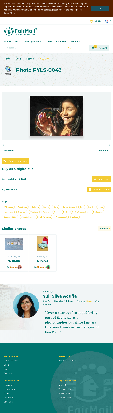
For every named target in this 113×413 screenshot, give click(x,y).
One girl (22, 212)
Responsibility (10, 217)
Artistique (22, 207)
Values (75, 217)
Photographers (33, 41)
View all (103, 228)
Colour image (69, 207)
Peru (56, 212)
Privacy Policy (65, 393)
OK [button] (100, 9)
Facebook (9, 397)
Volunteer (61, 41)
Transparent (61, 217)
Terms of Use (65, 389)
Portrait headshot (80, 212)
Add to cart (101, 179)
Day (82, 207)
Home (7, 41)
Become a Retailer (68, 360)
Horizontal (8, 212)
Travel (48, 41)
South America (44, 217)
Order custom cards (15, 160)
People (46, 212)
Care (55, 207)
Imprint (62, 385)
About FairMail (11, 360)
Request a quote (98, 189)
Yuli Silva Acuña (60, 296)
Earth (90, 207)
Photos (30, 58)
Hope (100, 207)
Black (46, 207)
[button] (108, 21)
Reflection (98, 212)
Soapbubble (26, 217)
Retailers (76, 41)
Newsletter (9, 389)
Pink (65, 212)
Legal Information (68, 380)
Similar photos (14, 228)
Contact (8, 373)
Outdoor (34, 212)
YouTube (8, 401)
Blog (6, 393)
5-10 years (8, 207)
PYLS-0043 (45, 58)
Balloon (35, 207)
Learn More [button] (9, 13)
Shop (17, 41)
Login (98, 21)
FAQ (6, 369)
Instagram (9, 385)
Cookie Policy (65, 397)
